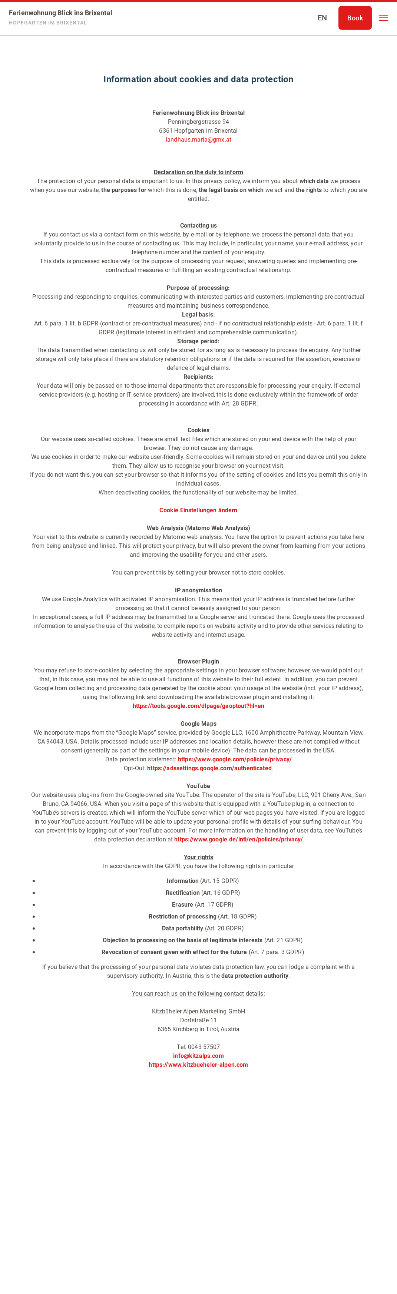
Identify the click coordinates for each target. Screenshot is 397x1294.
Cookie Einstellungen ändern (198, 510)
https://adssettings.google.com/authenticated (209, 768)
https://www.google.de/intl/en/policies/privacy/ (238, 839)
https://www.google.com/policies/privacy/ (235, 759)
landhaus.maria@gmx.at (198, 139)
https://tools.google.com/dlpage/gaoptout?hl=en (199, 705)
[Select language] (322, 17)
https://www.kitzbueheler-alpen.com (198, 1064)
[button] (384, 18)
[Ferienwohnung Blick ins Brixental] (60, 18)
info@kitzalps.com (198, 1055)
